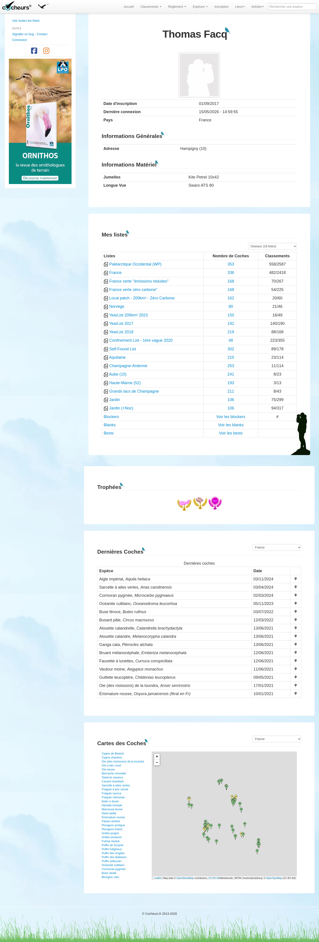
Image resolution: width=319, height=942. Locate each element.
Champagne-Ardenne (128, 366)
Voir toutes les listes (26, 20)
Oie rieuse (108, 769)
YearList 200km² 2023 (128, 315)
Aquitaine (117, 357)
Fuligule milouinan (113, 797)
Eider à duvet (110, 801)
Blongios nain (110, 877)
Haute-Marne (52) (125, 383)
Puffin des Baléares (114, 857)
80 (231, 306)
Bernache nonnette (114, 773)
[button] (43, 5)
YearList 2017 (121, 323)
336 (231, 272)
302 (231, 349)
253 (231, 366)
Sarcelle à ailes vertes (116, 785)
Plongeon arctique (113, 825)
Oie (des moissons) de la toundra (123, 761)
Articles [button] (257, 6)
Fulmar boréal (110, 841)
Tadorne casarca (112, 777)
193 (231, 383)
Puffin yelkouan (111, 861)
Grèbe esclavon (112, 837)
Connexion (19, 40)
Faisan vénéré (111, 821)
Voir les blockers (230, 417)
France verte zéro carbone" (133, 289)
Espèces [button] (200, 6)
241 (231, 374)
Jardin (114, 399)
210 (231, 357)
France (115, 272)
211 (231, 391)
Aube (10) (117, 374)
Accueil (129, 6)
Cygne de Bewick (113, 753)
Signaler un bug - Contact (29, 34)
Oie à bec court (111, 765)
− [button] (157, 762)
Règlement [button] (177, 6)
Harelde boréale (112, 805)
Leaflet (157, 878)
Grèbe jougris (110, 833)
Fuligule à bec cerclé (115, 789)
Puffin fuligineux (112, 849)
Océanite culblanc (113, 865)
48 (231, 340)
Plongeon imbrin (112, 829)
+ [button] (157, 756)
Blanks (110, 425)
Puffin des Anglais (113, 853)
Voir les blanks (231, 425)
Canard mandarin (113, 781)
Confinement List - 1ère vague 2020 (141, 340)
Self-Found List (122, 349)
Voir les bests (231, 433)
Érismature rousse (113, 817)
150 (231, 315)
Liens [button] (240, 6)
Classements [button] (150, 6)
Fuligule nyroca (111, 793)
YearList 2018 (121, 332)
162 (231, 298)
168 (231, 281)
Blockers (111, 417)
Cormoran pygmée (114, 869)
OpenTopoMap (274, 878)
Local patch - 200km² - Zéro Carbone (142, 298)
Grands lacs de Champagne (134, 391)
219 (231, 332)
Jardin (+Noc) (121, 408)
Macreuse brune (112, 809)
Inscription (221, 6)
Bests (109, 433)
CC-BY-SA (214, 878)
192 (231, 323)
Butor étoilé (109, 873)
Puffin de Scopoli (112, 845)
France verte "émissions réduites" (139, 281)
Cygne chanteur (112, 757)
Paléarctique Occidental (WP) (135, 264)
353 (231, 264)
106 (231, 399)
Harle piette (109, 813)
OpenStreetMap (185, 878)
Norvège (116, 306)
